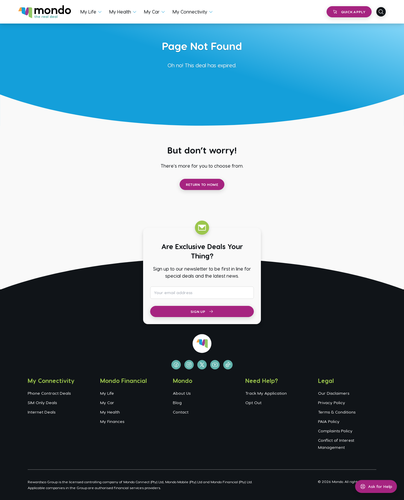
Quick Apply (349, 11)
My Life (88, 11)
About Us (182, 393)
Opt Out (253, 402)
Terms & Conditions (336, 411)
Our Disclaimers (333, 393)
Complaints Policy (335, 430)
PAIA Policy (329, 421)
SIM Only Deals (42, 402)
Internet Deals (41, 411)
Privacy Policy (331, 402)
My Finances (112, 421)
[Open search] (381, 11)
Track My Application (266, 393)
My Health (120, 11)
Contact (180, 411)
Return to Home (202, 184)
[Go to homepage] (44, 11)
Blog (177, 402)
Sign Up (202, 311)
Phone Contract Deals (49, 393)
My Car (152, 11)
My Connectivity (190, 11)
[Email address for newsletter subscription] (202, 292)
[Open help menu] (376, 486)
